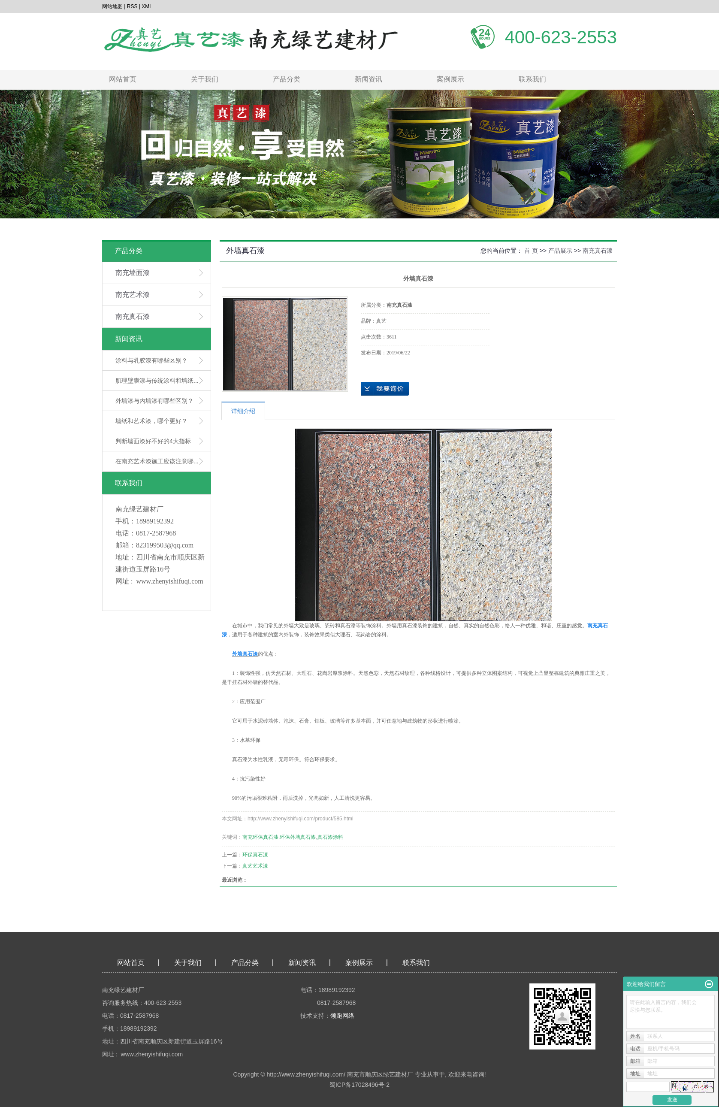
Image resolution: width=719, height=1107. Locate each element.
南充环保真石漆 (260, 837)
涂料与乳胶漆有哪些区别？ (151, 360)
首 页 (531, 250)
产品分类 (286, 79)
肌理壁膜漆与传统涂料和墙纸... (157, 380)
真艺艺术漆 (255, 866)
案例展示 (450, 79)
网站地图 (112, 6)
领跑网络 (342, 1015)
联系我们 (532, 79)
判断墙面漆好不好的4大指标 (153, 441)
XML (147, 6)
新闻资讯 (368, 79)
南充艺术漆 (132, 294)
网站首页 (122, 79)
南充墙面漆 (132, 272)
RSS (132, 6)
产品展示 (560, 250)
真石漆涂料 (330, 837)
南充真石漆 (132, 316)
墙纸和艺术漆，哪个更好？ (151, 420)
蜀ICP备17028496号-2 (359, 1084)
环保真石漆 (255, 855)
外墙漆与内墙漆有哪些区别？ (154, 400)
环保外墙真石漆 (298, 837)
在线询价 (385, 389)
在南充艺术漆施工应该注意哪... (157, 461)
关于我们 (204, 79)
